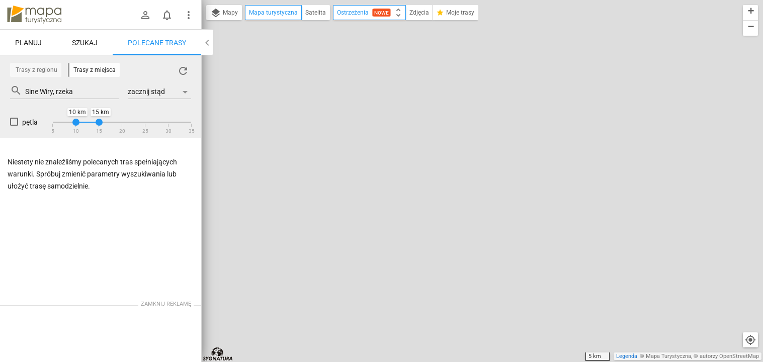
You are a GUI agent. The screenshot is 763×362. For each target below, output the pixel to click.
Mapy (224, 13)
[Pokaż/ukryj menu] (189, 15)
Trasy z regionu (36, 69)
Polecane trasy (157, 43)
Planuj (28, 43)
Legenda (626, 356)
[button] (750, 13)
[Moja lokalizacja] (750, 339)
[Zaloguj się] (145, 15)
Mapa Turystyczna (668, 356)
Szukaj (85, 43)
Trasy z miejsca (94, 69)
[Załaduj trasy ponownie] (183, 71)
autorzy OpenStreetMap (729, 356)
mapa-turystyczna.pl (34, 14)
